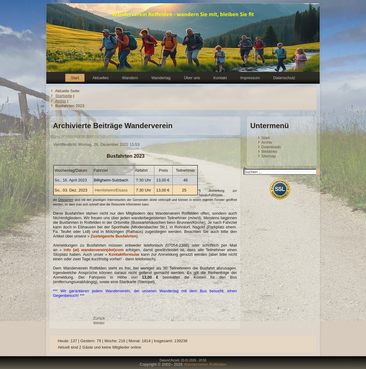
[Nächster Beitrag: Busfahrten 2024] (98, 323)
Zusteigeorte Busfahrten (113, 236)
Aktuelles (101, 78)
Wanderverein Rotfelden (205, 364)
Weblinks (269, 151)
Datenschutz (284, 78)
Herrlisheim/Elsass (111, 190)
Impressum (250, 78)
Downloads (271, 147)
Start (75, 78)
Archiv (266, 142)
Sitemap (268, 156)
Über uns (192, 78)
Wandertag (161, 78)
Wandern (130, 78)
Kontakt (220, 78)
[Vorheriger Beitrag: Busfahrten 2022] (99, 318)
